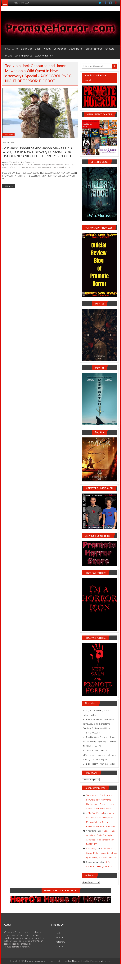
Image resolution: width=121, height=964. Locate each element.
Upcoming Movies (23, 55)
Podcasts (109, 48)
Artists (15, 48)
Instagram (60, 942)
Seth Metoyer (92, 849)
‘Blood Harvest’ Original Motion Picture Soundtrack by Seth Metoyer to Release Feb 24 (101, 853)
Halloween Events (93, 48)
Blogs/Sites (26, 48)
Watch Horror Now (44, 55)
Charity (47, 48)
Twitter (59, 933)
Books (38, 48)
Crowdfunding (75, 48)
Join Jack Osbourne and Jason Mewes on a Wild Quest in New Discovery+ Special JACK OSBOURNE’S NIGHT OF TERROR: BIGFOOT (37, 152)
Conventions (60, 48)
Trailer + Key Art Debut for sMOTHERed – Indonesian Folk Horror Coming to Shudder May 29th (100, 755)
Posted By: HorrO (10, 162)
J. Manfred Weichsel (95, 813)
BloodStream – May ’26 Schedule (100, 764)
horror (7, 165)
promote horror (52, 167)
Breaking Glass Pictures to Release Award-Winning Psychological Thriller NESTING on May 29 (99, 741)
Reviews (8, 55)
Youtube (59, 946)
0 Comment (26, 162)
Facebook (60, 937)
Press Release (8, 134)
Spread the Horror (65, 167)
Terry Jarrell (91, 795)
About (7, 48)
